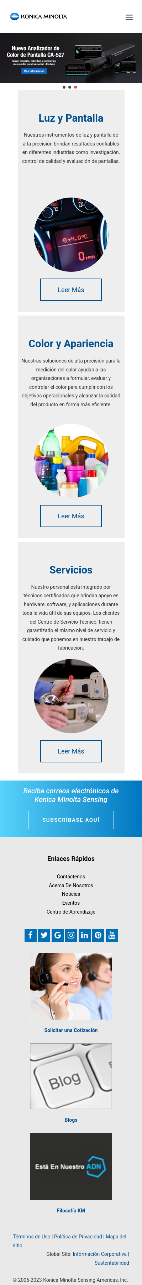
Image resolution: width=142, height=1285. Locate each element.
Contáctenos (71, 876)
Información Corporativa (100, 1254)
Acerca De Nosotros (71, 885)
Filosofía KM (71, 1210)
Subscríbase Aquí (71, 820)
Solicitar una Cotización (71, 1030)
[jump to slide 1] (64, 87)
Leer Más (71, 290)
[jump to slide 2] (69, 87)
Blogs (71, 1120)
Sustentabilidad (112, 1263)
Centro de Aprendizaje (71, 912)
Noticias (71, 894)
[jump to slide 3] (75, 87)
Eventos (71, 903)
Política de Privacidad (78, 1236)
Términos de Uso (32, 1236)
